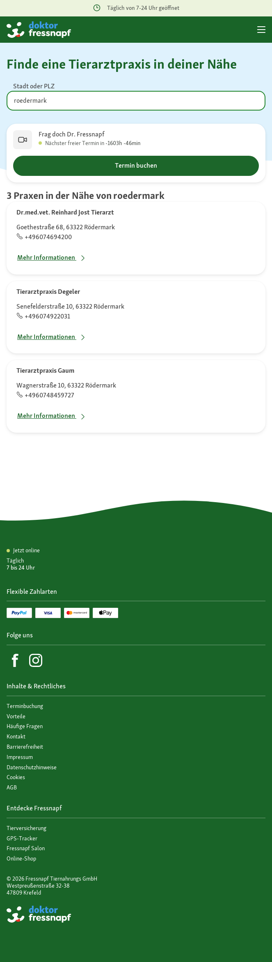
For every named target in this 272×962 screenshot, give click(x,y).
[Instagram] (35, 660)
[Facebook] (15, 660)
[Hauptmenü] (261, 29)
